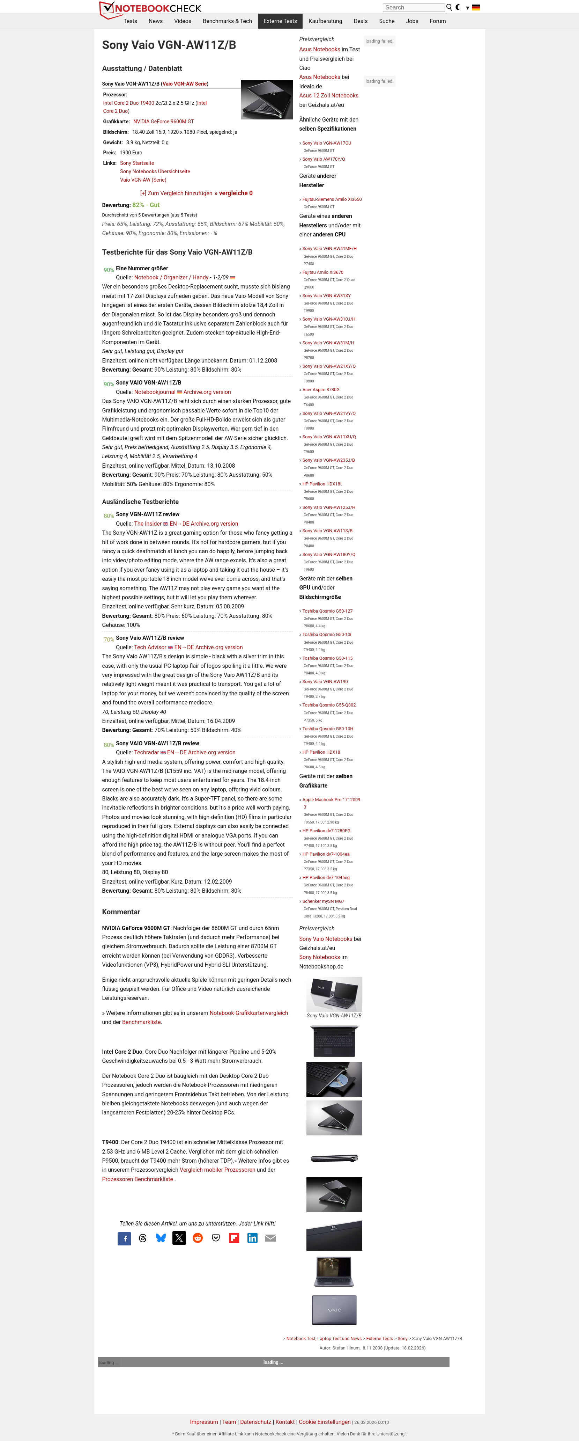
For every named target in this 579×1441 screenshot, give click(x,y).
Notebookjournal (155, 392)
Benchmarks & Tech (227, 21)
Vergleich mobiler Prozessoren (217, 1169)
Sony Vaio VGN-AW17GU (327, 143)
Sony (403, 1338)
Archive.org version (207, 392)
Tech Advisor (150, 647)
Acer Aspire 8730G (321, 389)
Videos (182, 21)
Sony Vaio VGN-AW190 (325, 681)
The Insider (148, 523)
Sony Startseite (137, 163)
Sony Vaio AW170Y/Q (324, 159)
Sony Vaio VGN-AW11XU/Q (329, 436)
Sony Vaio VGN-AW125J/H (329, 507)
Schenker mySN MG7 (323, 901)
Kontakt (285, 1422)
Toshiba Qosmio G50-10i (326, 634)
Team (229, 1422)
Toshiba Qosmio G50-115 (327, 658)
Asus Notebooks (320, 49)
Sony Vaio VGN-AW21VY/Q (329, 413)
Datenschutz (255, 1422)
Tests (130, 21)
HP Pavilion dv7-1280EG (326, 830)
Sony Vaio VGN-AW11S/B (328, 530)
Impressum (204, 1422)
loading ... (109, 1362)
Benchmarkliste (141, 1022)
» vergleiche (234, 193)
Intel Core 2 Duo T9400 (128, 103)
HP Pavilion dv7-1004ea (326, 854)
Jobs (412, 21)
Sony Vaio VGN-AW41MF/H (330, 248)
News (156, 21)
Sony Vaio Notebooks (325, 939)
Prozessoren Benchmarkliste (138, 1179)
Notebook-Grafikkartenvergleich (249, 1013)
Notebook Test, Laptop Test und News (324, 1338)
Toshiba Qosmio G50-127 (327, 611)
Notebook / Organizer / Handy (171, 277)
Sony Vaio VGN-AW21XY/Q (329, 366)
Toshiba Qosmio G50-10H (327, 728)
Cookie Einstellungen (325, 1422)
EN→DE (179, 523)
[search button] (449, 7)
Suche (386, 21)
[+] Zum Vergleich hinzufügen (176, 193)
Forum (438, 21)
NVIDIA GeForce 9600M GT (163, 122)
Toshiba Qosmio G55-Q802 (329, 705)
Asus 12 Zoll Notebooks (329, 95)
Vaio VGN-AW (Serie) (143, 180)
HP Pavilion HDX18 (321, 752)
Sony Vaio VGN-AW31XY (327, 295)
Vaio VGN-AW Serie (185, 84)
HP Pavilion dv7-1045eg (326, 877)
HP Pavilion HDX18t (322, 484)
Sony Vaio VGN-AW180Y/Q (329, 554)
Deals (361, 21)
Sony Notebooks (319, 957)
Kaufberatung (325, 21)
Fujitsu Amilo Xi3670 (323, 272)
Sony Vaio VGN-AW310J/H (329, 319)
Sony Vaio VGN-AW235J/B (329, 460)
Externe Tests (280, 21)
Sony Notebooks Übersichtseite (155, 172)
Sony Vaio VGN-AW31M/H (328, 342)
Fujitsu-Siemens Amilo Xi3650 (332, 199)
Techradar (146, 752)
